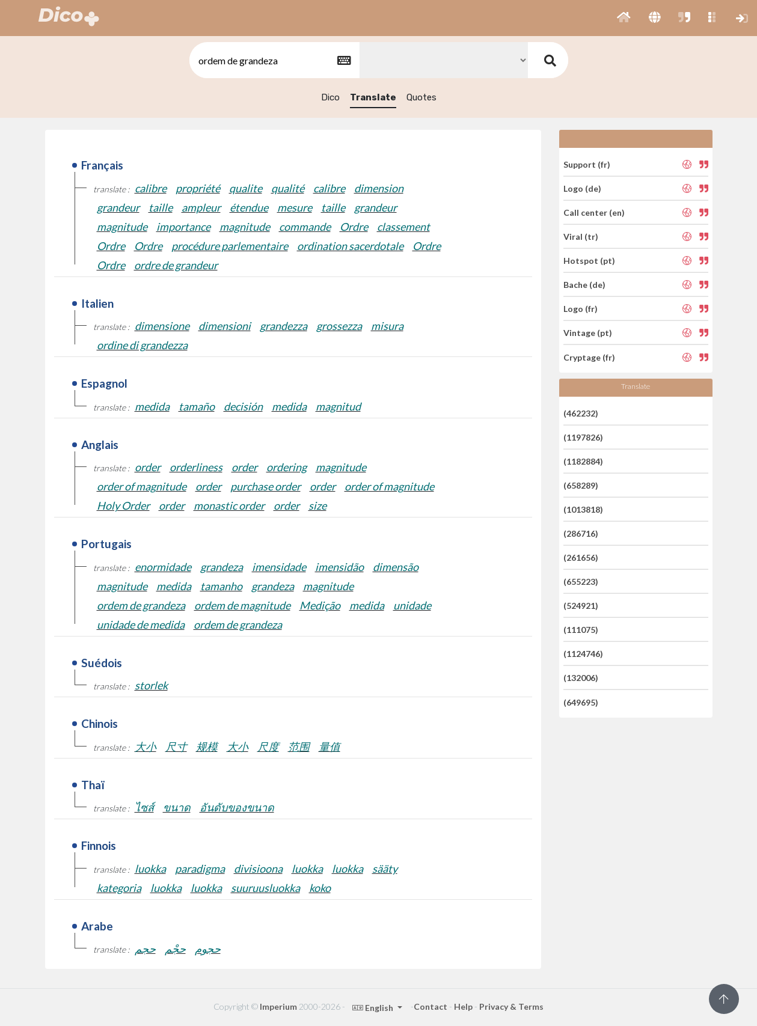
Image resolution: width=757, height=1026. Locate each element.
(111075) (580, 629)
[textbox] (273, 60)
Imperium (278, 1006)
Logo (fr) (580, 309)
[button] (624, 18)
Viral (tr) (580, 236)
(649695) (580, 702)
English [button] (373, 1008)
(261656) (580, 557)
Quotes (421, 97)
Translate (373, 97)
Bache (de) (584, 284)
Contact (430, 1006)
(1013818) (583, 509)
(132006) (580, 678)
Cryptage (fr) (589, 357)
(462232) (580, 413)
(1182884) (583, 461)
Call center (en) (594, 212)
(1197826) (583, 437)
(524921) (580, 605)
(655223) (580, 581)
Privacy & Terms (511, 1006)
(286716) (580, 533)
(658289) (580, 485)
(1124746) (583, 654)
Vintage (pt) (587, 333)
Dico (330, 97)
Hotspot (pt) (589, 260)
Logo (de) (582, 188)
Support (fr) (586, 164)
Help (463, 1006)
